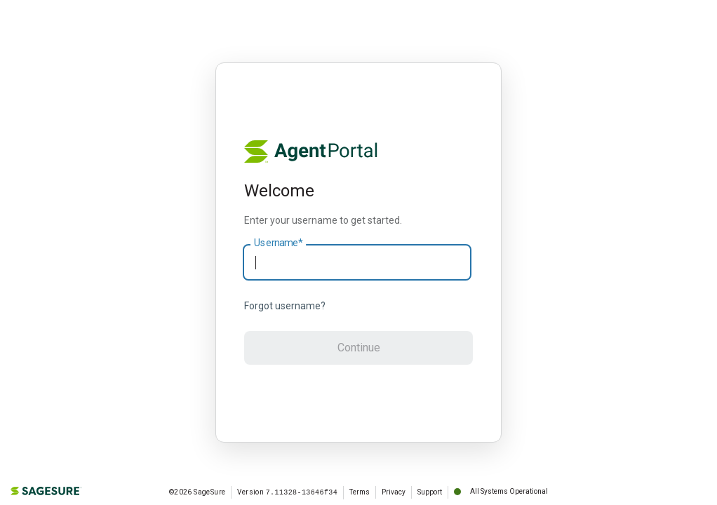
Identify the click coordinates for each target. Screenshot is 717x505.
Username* (278, 243)
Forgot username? (285, 305)
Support (429, 492)
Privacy (394, 492)
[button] (358, 348)
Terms (359, 492)
